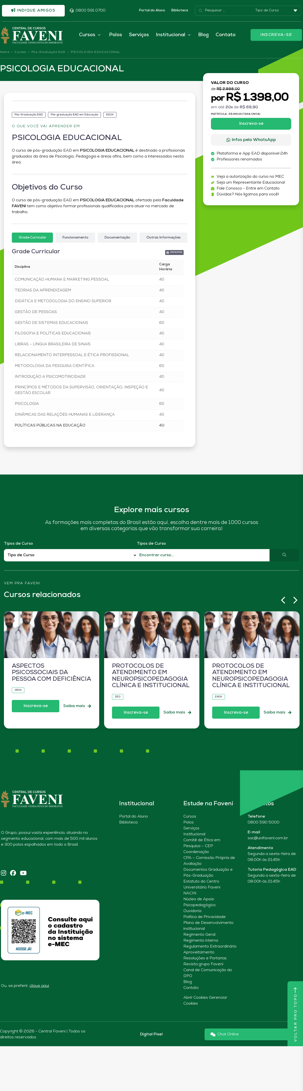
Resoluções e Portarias (205, 959)
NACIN (189, 894)
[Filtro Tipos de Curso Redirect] (70, 556)
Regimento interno (200, 941)
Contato (226, 35)
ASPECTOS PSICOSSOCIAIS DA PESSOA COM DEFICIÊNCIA (51, 673)
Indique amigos (34, 10)
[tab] (32, 238)
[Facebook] (13, 874)
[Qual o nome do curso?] (203, 556)
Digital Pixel (151, 1035)
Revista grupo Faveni (203, 965)
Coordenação (196, 853)
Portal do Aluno (152, 11)
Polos (115, 35)
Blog (203, 35)
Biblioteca (179, 11)
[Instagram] (3, 874)
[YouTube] (23, 874)
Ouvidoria (192, 912)
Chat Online (224, 1035)
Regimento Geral (199, 935)
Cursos (20, 52)
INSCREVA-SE (276, 35)
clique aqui (39, 987)
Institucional (194, 835)
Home (4, 52)
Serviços (139, 35)
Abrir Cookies (195, 998)
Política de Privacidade (204, 918)
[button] (283, 601)
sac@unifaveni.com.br (268, 839)
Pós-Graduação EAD (48, 52)
